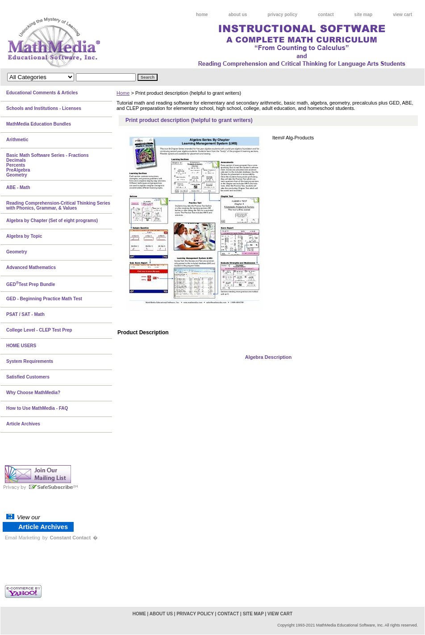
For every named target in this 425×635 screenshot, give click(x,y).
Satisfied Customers (28, 376)
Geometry (16, 251)
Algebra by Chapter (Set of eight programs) (52, 220)
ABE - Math (18, 187)
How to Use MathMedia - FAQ (37, 408)
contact (326, 14)
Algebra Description (268, 357)
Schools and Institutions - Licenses (43, 108)
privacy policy (282, 14)
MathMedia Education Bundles (38, 124)
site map (363, 14)
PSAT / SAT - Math (25, 314)
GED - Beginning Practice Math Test (44, 298)
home (202, 14)
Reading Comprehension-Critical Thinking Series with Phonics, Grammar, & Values (58, 205)
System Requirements (29, 361)
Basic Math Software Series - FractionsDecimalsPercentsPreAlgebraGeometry (47, 165)
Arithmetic (17, 139)
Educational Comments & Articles (42, 92)
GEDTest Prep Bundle (30, 284)
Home (123, 93)
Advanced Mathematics (31, 267)
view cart (402, 14)
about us (238, 14)
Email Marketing (22, 537)
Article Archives (23, 423)
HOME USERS (21, 345)
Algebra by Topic (24, 236)
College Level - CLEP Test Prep (39, 330)
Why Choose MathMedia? (33, 392)
